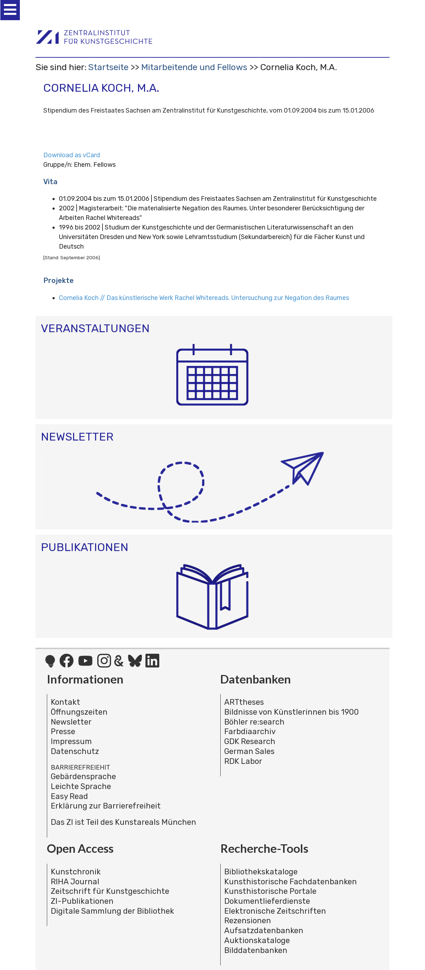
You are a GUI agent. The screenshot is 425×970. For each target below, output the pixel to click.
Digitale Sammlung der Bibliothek (112, 911)
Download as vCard (71, 155)
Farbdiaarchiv (250, 731)
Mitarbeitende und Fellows (194, 67)
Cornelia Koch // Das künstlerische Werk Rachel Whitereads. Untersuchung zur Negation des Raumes (204, 298)
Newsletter (71, 722)
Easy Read (69, 796)
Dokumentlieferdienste (267, 901)
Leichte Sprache (81, 786)
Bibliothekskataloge (261, 872)
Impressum (71, 741)
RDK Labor (243, 761)
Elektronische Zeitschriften (275, 911)
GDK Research (249, 741)
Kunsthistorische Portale (270, 891)
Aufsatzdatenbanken (263, 930)
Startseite (108, 67)
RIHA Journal (75, 881)
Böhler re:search (254, 722)
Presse (63, 731)
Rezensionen (247, 920)
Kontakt (65, 702)
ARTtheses (244, 702)
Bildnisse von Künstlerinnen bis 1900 (291, 712)
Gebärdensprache (83, 776)
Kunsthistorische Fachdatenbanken (290, 881)
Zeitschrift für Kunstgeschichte (110, 891)
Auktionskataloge (257, 940)
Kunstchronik (76, 872)
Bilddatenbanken (255, 950)
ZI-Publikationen (82, 901)
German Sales (249, 751)
